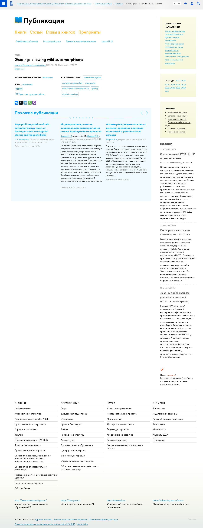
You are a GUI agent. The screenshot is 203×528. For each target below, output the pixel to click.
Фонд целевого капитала (28, 445)
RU (175, 3)
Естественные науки (177, 115)
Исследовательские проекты (122, 413)
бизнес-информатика (175, 30)
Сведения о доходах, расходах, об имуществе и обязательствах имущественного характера (33, 458)
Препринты (89, 32)
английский (28, 84)
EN (179, 3)
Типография (159, 424)
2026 (183, 80)
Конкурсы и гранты (117, 439)
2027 (178, 80)
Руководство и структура (28, 413)
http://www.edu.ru (116, 500)
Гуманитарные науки (177, 112)
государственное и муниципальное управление (174, 37)
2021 (167, 87)
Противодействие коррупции (30, 450)
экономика (170, 62)
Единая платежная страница (29, 482)
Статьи (36, 32)
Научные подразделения (119, 408)
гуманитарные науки (174, 43)
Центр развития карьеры (73, 450)
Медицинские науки (177, 118)
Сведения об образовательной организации (31, 468)
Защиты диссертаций (118, 429)
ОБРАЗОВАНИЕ (70, 403)
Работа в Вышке (22, 488)
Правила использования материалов (81, 41)
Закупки (19, 434)
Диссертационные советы (120, 424)
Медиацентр (159, 429)
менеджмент (183, 56)
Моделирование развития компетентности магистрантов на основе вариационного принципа (81, 128)
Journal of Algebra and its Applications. (30, 65)
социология (177, 59)
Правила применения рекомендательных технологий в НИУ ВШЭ (45, 524)
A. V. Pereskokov (22, 139)
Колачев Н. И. (66, 136)
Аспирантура (67, 439)
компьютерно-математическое (173, 52)
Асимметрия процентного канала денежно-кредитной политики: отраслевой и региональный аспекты (126, 129)
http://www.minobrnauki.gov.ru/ (31, 500)
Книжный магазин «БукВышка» (168, 418)
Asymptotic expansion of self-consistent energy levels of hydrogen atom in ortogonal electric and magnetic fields (32, 129)
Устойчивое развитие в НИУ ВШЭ (32, 418)
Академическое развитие (120, 434)
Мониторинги (114, 418)
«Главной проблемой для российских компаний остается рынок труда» (175, 297)
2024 (172, 84)
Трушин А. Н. (20, 69)
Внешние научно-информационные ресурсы (125, 446)
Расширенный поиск (52, 41)
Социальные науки (176, 128)
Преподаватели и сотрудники (30, 424)
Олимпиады (67, 418)
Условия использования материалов (70, 519)
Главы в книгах (60, 32)
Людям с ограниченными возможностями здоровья (36, 476)
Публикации (43, 20)
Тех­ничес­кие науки (176, 131)
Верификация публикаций (27, 41)
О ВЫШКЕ (21, 403)
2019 (178, 87)
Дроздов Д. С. (93, 136)
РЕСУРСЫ (159, 403)
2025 (167, 84)
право (168, 59)
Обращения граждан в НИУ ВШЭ (31, 439)
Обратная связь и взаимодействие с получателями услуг (79, 468)
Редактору (192, 519)
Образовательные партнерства (77, 460)
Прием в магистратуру (72, 434)
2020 (172, 87)
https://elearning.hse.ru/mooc (168, 500)
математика (170, 56)
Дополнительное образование (77, 445)
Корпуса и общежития (26, 429)
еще (167, 90)
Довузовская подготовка (74, 413)
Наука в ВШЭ (107, 41)
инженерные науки (174, 46)
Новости (166, 144)
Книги (20, 32)
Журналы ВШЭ (160, 434)
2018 (183, 87)
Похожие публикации (36, 113)
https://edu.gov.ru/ (70, 500)
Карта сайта (82, 524)
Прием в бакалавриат (72, 424)
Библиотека (159, 408)
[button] (70, 117)
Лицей (64, 408)
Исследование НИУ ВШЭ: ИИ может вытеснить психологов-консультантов (177, 158)
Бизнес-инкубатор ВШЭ (73, 455)
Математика (48, 77)
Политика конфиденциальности (103, 519)
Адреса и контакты (43, 519)
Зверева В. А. (111, 139)
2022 (183, 84)
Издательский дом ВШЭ (165, 413)
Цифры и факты (23, 408)
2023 (178, 84)
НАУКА (111, 403)
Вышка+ (65, 429)
